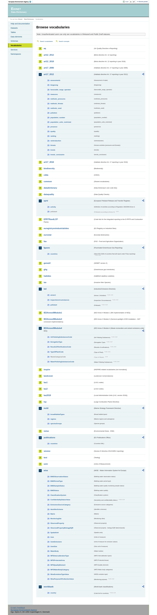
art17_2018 (49, 162)
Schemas (14, 41)
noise (46, 431)
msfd (46, 408)
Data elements (16, 37)
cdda (46, 175)
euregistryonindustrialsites (56, 228)
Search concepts (64, 41)
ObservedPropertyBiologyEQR (61, 528)
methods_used (55, 108)
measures (54, 94)
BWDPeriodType (56, 481)
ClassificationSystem (58, 495)
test (45, 458)
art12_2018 (49, 61)
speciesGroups (56, 423)
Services (14, 50)
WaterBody (54, 551)
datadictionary (50, 188)
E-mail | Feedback (18, 608)
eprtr (46, 201)
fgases (47, 248)
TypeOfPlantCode (56, 352)
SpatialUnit (54, 532)
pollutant (53, 305)
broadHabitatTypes (57, 414)
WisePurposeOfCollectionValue (62, 579)
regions (53, 419)
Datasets (14, 28)
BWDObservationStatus (59, 477)
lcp (45, 402)
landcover (48, 376)
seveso (47, 451)
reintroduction (55, 141)
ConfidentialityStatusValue (60, 500)
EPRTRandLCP (51, 219)
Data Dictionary (29, 19)
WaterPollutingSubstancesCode (62, 362)
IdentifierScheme (56, 509)
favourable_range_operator (60, 90)
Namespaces (16, 54)
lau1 (46, 382)
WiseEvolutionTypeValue (59, 574)
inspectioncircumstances (59, 300)
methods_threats (56, 103)
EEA (21, 1)
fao (45, 241)
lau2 (46, 389)
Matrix (52, 514)
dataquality (49, 194)
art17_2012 (49, 74)
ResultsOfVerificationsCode (60, 347)
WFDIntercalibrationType (59, 556)
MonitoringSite (55, 518)
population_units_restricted (60, 122)
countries (54, 254)
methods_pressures (57, 99)
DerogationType (56, 342)
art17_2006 (49, 68)
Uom (52, 537)
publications (49, 438)
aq (45, 48)
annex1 (53, 295)
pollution (53, 113)
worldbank (48, 587)
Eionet (20, 19)
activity (53, 207)
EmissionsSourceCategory (60, 505)
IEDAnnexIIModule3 (53, 319)
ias (45, 282)
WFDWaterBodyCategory (59, 570)
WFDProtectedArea (57, 560)
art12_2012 (49, 55)
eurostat (47, 235)
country (53, 593)
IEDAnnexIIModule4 (53, 328)
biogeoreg (54, 85)
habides (47, 276)
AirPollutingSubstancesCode (61, 337)
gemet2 (47, 263)
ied (45, 289)
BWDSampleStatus (57, 486)
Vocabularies (16, 45)
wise (46, 470)
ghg (45, 269)
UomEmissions (56, 542)
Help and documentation (20, 24)
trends (52, 150)
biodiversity (49, 168)
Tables (13, 32)
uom (46, 464)
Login (127, 1)
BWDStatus (54, 490)
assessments (55, 80)
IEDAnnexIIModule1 (53, 313)
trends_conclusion (57, 155)
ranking (53, 136)
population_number (57, 117)
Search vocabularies (46, 41)
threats (53, 145)
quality (52, 131)
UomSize (53, 546)
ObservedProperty (57, 523)
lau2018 (47, 395)
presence (53, 127)
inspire (47, 370)
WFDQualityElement (57, 565)
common (48, 181)
